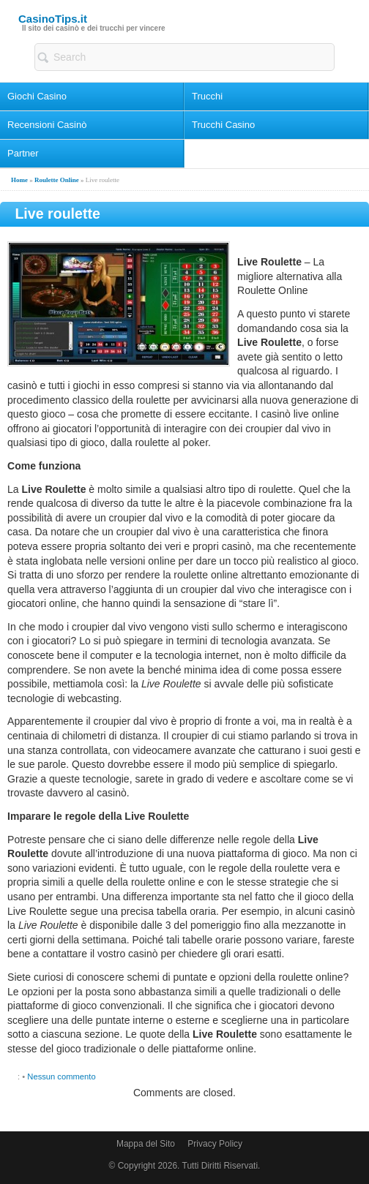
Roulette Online (56, 180)
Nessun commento (61, 1076)
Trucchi (207, 96)
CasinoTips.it (52, 18)
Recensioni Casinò (46, 124)
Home (19, 180)
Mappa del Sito (145, 1144)
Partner (23, 153)
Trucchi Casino (223, 124)
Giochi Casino (37, 96)
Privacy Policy (214, 1144)
